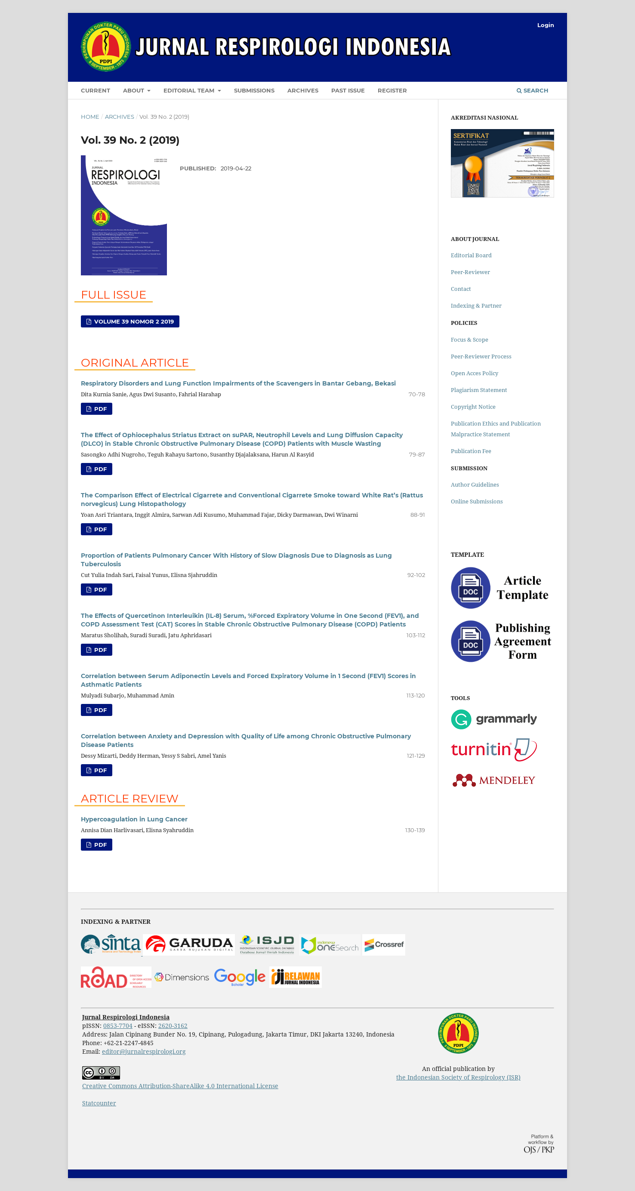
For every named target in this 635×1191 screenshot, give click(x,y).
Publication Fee (471, 451)
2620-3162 (173, 1025)
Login (545, 25)
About (134, 90)
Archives (302, 90)
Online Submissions (477, 501)
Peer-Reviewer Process (481, 356)
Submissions (254, 90)
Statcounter (99, 1103)
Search (533, 90)
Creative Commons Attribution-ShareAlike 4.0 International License (180, 1086)
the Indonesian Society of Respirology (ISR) (458, 1077)
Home (90, 116)
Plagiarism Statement (479, 390)
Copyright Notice (473, 406)
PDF (99, 408)
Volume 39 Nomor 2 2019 (133, 321)
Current (95, 90)
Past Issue (348, 90)
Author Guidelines (475, 484)
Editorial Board (471, 255)
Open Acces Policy (474, 373)
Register (392, 90)
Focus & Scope (469, 339)
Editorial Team (189, 90)
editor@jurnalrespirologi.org (144, 1051)
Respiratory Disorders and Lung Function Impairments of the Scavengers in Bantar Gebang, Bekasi (238, 383)
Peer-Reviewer (470, 272)
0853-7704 (118, 1025)
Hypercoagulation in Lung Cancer (134, 819)
